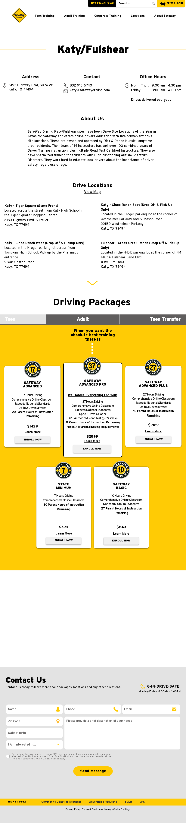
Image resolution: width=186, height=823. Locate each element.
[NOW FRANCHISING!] (102, 3)
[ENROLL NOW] (32, 439)
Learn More (32, 432)
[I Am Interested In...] (34, 744)
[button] (44, 16)
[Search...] (131, 3)
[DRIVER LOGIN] (171, 3)
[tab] (83, 319)
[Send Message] (93, 771)
